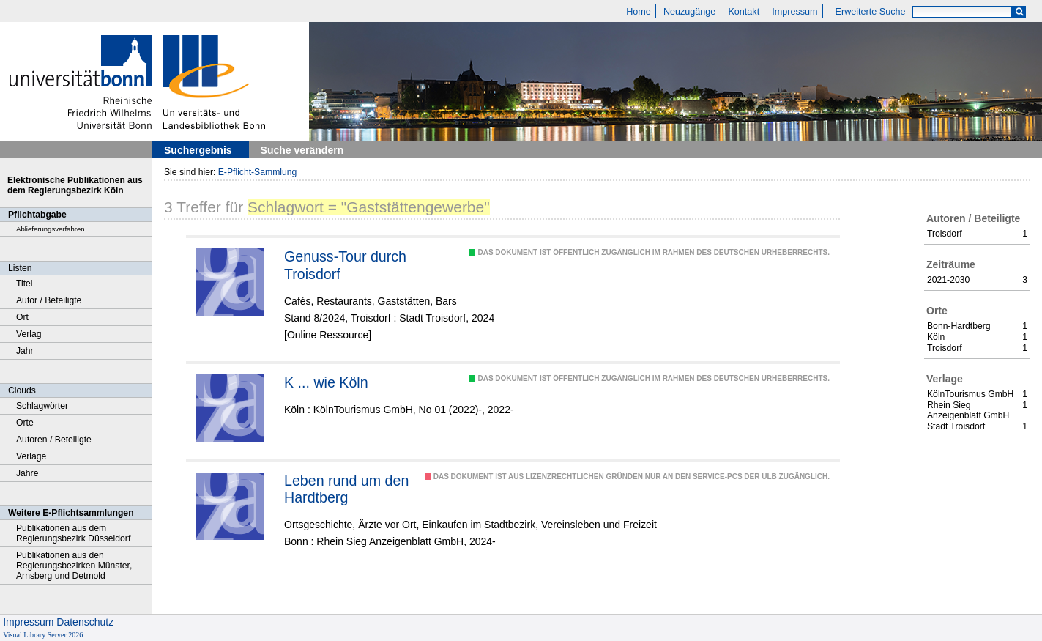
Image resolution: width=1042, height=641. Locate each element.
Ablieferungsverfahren (50, 229)
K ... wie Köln (326, 382)
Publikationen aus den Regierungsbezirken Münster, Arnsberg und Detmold (74, 565)
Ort (22, 317)
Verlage (31, 456)
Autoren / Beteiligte (54, 439)
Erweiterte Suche (871, 12)
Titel (24, 283)
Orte (25, 423)
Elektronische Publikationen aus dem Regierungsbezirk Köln (75, 185)
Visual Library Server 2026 (43, 635)
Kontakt (743, 12)
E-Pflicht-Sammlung (257, 172)
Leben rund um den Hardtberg (346, 489)
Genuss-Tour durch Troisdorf (345, 265)
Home (638, 12)
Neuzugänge (689, 12)
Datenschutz (84, 622)
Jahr (25, 351)
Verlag (29, 334)
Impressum (794, 12)
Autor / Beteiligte (48, 300)
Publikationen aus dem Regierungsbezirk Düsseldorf (73, 533)
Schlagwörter (42, 406)
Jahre (27, 473)
